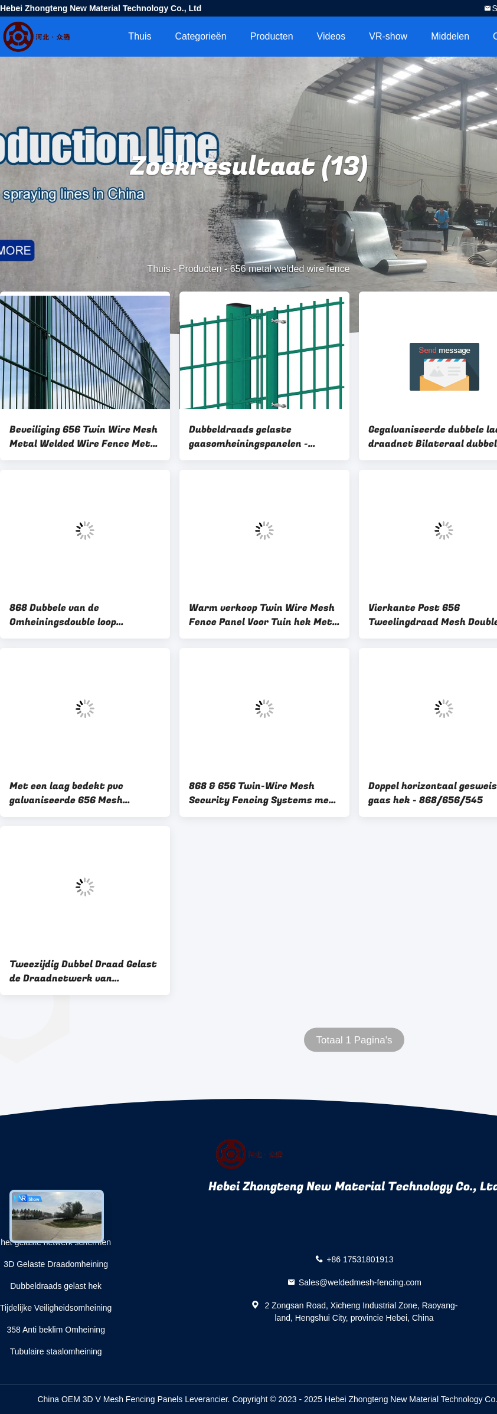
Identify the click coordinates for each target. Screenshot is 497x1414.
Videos (331, 36)
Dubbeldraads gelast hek (56, 1286)
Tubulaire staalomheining (56, 1351)
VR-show (388, 36)
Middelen (450, 36)
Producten (271, 36)
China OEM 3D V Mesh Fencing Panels (109, 1399)
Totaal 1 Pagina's (354, 1040)
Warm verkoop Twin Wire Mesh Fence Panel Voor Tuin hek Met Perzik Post (262, 615)
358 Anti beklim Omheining (55, 1329)
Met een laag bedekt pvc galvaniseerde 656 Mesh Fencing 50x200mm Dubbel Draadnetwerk (72, 793)
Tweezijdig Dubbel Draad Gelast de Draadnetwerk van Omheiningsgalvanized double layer (83, 971)
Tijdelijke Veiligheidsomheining (56, 1307)
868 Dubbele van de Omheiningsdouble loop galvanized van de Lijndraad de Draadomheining (81, 615)
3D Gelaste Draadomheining (56, 1264)
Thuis (139, 36)
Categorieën (200, 36)
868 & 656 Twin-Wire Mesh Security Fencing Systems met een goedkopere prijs (261, 793)
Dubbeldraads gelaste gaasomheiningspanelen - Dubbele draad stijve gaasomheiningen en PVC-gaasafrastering (249, 437)
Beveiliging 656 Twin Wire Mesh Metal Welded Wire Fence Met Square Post (83, 437)
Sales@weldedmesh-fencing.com (360, 1282)
